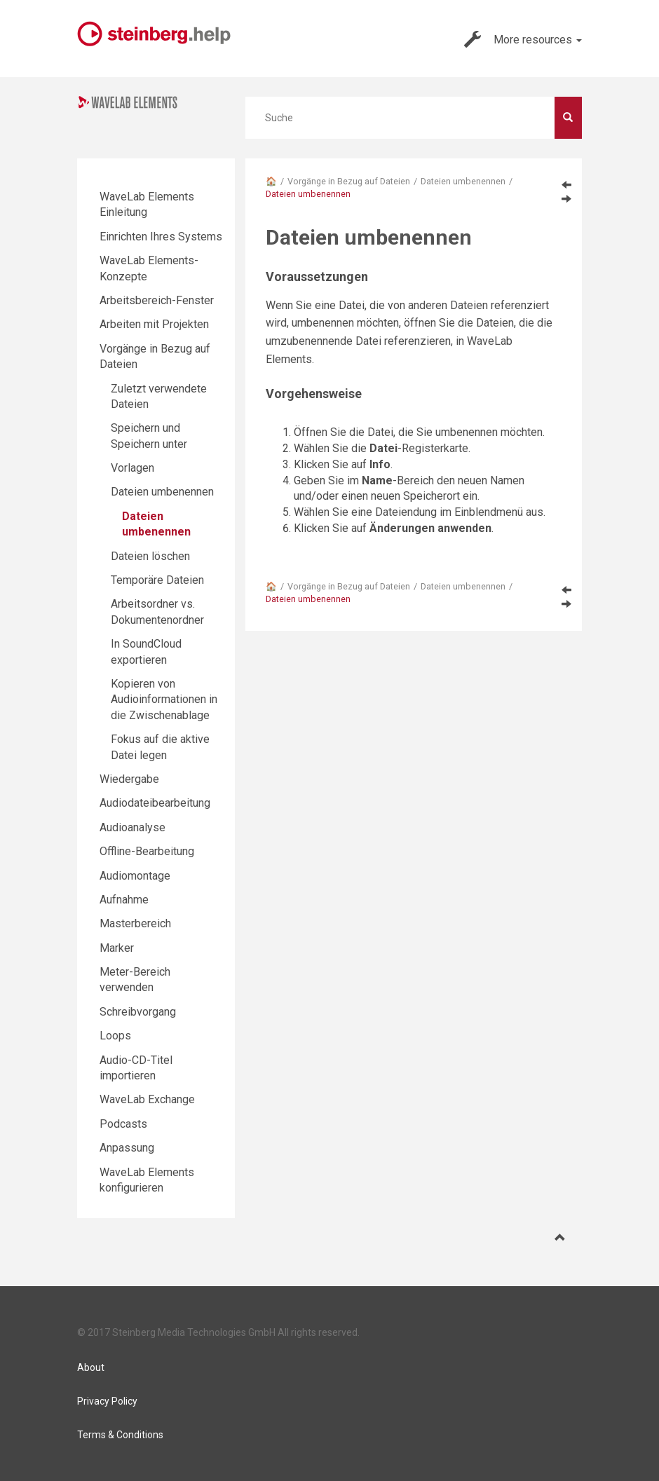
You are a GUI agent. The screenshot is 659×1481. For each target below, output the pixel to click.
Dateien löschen (150, 556)
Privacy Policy (107, 1401)
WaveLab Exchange (147, 1099)
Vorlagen (132, 468)
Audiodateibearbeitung (155, 803)
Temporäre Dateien (157, 580)
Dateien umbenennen (463, 181)
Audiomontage (135, 875)
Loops (115, 1035)
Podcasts (123, 1124)
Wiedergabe (129, 779)
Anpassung (127, 1147)
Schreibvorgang (138, 1011)
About (90, 1367)
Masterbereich (135, 923)
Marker (117, 948)
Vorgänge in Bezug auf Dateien (348, 181)
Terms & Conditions (120, 1434)
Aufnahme (124, 899)
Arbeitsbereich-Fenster (157, 300)
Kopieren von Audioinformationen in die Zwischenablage (164, 699)
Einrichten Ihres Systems (161, 236)
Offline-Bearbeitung (147, 851)
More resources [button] (523, 39)
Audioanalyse (132, 827)
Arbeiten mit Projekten (154, 324)
